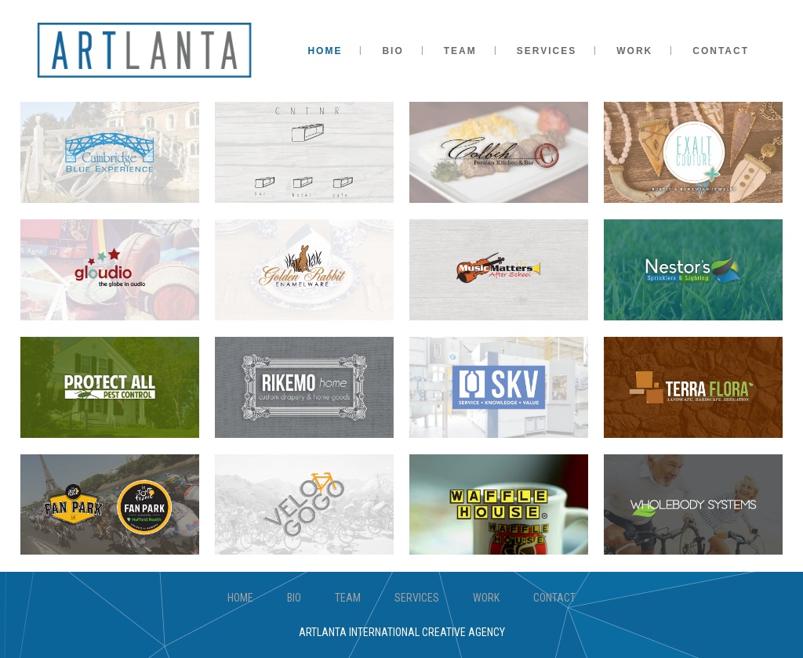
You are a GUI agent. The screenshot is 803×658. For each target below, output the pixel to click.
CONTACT (554, 597)
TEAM (348, 597)
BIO (294, 597)
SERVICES (416, 597)
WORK (486, 597)
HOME (240, 597)
